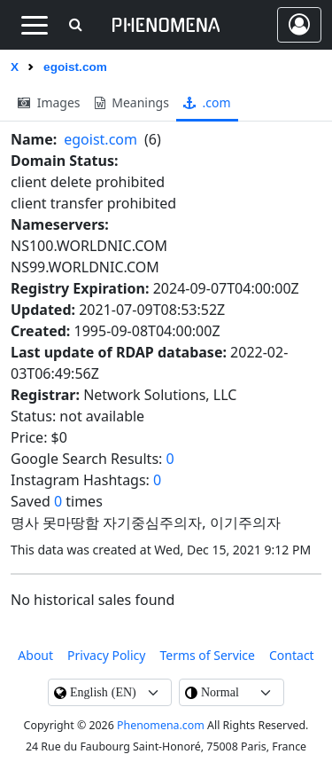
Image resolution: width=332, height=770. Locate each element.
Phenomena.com (161, 725)
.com (207, 102)
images (49, 102)
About (35, 655)
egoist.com (100, 139)
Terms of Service (207, 655)
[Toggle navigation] (34, 25)
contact (291, 655)
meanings (132, 102)
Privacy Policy (106, 655)
